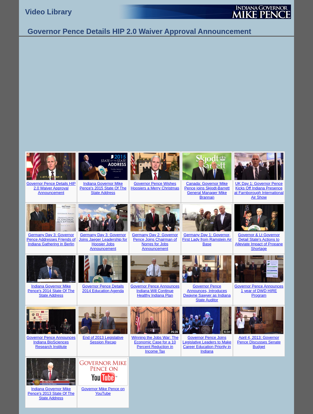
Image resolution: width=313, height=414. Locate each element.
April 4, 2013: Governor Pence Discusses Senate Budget (259, 342)
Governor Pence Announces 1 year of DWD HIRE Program (258, 291)
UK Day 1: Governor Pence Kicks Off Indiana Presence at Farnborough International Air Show (259, 190)
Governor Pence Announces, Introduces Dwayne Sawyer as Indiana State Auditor (206, 293)
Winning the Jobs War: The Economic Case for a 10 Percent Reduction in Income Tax (155, 344)
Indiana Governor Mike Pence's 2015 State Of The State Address (102, 188)
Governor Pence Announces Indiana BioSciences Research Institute (51, 342)
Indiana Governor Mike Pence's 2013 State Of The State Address (51, 393)
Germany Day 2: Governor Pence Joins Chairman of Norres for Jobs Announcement (155, 242)
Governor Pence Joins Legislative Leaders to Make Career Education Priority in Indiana (206, 344)
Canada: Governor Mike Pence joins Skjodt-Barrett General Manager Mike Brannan (207, 190)
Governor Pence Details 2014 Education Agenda (103, 288)
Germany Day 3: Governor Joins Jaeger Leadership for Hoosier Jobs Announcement (103, 242)
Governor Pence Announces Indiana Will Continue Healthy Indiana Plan (155, 291)
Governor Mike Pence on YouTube (103, 391)
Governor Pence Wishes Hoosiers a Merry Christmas (155, 185)
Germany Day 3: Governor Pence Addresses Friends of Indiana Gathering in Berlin (51, 239)
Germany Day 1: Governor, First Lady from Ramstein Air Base (206, 239)
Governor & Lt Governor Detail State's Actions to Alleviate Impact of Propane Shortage (259, 242)
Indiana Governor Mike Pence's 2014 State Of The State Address (51, 291)
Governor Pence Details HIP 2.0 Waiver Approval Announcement (51, 188)
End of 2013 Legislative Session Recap (103, 339)
